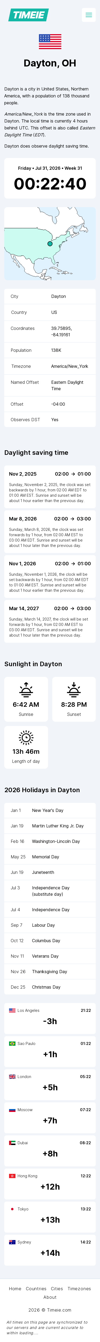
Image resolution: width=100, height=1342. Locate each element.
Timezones (79, 1288)
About (50, 1297)
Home (15, 1288)
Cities (57, 1288)
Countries (36, 1288)
